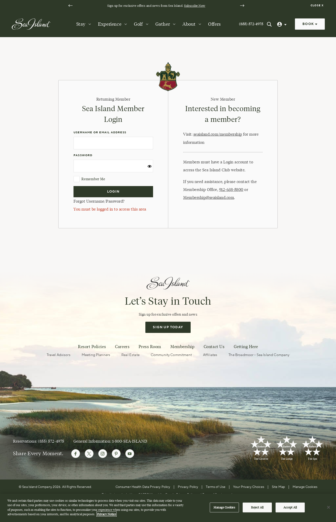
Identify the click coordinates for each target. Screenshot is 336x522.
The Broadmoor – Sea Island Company (258, 355)
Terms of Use (215, 487)
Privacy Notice (106, 516)
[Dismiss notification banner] (318, 5)
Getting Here (246, 346)
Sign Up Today (168, 327)
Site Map (278, 487)
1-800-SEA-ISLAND (129, 441)
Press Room (150, 346)
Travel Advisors (58, 355)
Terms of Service (214, 494)
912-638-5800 (231, 189)
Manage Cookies (305, 487)
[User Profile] (282, 24)
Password (83, 155)
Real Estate (130, 355)
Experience (109, 24)
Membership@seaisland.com (208, 197)
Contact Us (214, 346)
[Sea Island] (31, 23)
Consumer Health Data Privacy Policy (143, 487)
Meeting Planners (96, 355)
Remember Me (89, 179)
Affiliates (210, 355)
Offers (214, 24)
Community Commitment (171, 355)
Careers (122, 346)
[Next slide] (242, 5)
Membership (182, 346)
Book (309, 24)
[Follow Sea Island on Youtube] (129, 453)
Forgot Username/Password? (99, 201)
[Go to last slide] (70, 5)
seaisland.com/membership (217, 134)
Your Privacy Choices (248, 487)
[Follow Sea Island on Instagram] (102, 453)
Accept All (290, 509)
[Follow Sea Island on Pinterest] (116, 453)
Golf (138, 24)
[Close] (328, 509)
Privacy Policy (188, 487)
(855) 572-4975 (251, 24)
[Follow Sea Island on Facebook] (75, 453)
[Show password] (149, 168)
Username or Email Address (100, 132)
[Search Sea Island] (269, 24)
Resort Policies (92, 346)
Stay (80, 24)
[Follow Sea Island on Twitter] (89, 453)
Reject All (257, 509)
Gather (162, 24)
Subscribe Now (194, 5)
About (189, 24)
